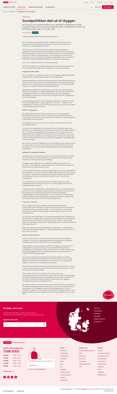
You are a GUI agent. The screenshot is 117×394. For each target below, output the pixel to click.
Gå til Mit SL (33, 365)
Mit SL (98, 7)
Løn (61, 367)
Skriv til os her (41, 369)
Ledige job (101, 367)
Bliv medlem (108, 7)
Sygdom (62, 377)
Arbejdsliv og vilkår (9, 7)
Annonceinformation (104, 353)
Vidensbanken (102, 375)
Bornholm (97, 308)
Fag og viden (22, 7)
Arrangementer (50, 7)
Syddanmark (98, 321)
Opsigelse (63, 369)
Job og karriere (102, 364)
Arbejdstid (63, 358)
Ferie (61, 364)
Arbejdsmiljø (64, 353)
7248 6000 (11, 351)
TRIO (80, 367)
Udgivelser (101, 372)
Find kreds (99, 2)
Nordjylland (97, 316)
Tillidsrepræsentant (84, 364)
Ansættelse (63, 350)
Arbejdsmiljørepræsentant (87, 350)
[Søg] (92, 7)
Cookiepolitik (20, 391)
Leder (80, 353)
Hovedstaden (98, 311)
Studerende (82, 361)
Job (106, 2)
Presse (111, 2)
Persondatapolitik (8, 391)
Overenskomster (65, 372)
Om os (92, 2)
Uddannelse (63, 380)
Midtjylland (97, 313)
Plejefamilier (82, 356)
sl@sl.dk (84, 389)
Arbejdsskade (64, 356)
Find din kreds (8, 371)
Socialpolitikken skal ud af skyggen (26, 11)
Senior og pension (65, 375)
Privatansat (82, 358)
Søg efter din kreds (10, 320)
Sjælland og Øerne (99, 319)
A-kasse (86, 2)
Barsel (62, 361)
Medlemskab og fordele (35, 7)
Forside (5, 11)
